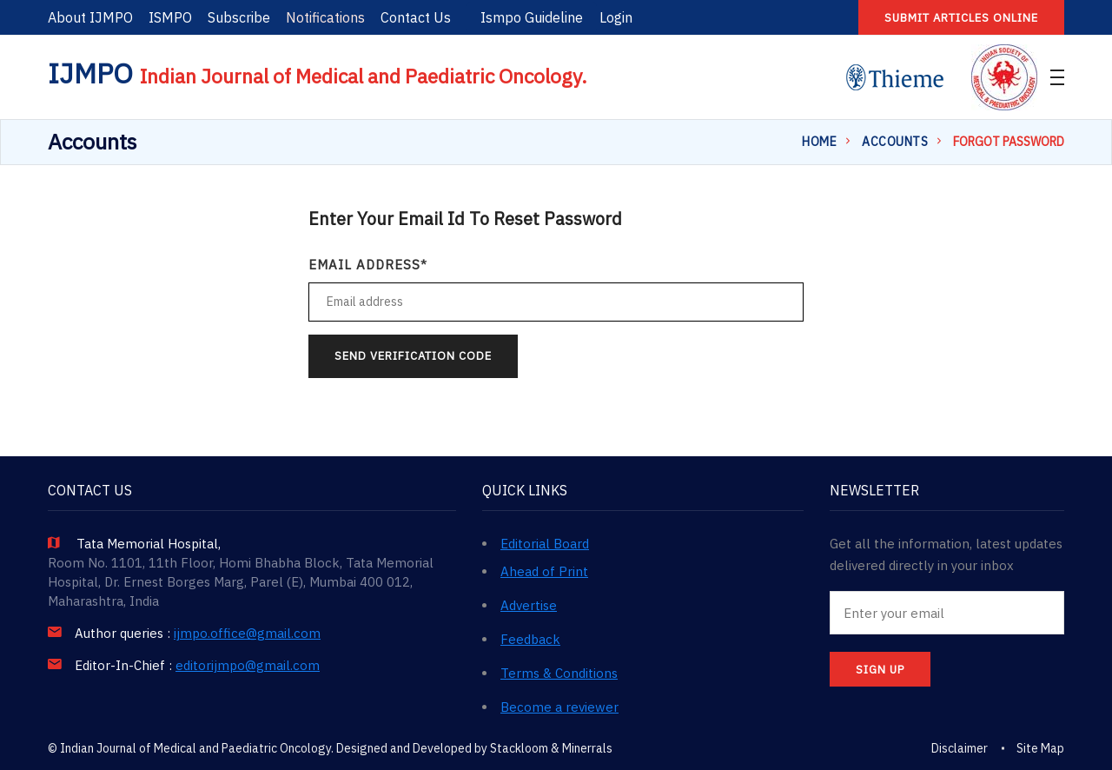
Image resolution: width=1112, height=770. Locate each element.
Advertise (528, 605)
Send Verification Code (413, 355)
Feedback (530, 639)
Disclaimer (959, 748)
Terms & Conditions (559, 673)
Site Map (1040, 748)
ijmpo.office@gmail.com (247, 633)
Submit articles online (961, 17)
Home (819, 141)
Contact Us (416, 17)
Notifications (325, 17)
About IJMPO (90, 17)
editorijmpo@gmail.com (247, 666)
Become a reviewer (559, 707)
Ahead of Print (544, 571)
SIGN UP (880, 669)
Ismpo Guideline (531, 17)
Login (615, 17)
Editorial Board (544, 543)
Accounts (895, 141)
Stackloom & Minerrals (551, 748)
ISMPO (170, 17)
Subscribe (239, 17)
